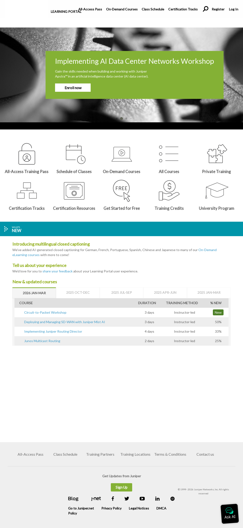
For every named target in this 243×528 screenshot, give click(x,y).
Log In (233, 9)
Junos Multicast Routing (42, 341)
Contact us (205, 454)
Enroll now (73, 88)
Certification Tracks (183, 9)
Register (218, 9)
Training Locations (135, 454)
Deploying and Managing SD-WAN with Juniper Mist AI (64, 322)
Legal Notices (139, 508)
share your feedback (57, 271)
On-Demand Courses (122, 9)
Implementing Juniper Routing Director (53, 331)
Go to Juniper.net (81, 508)
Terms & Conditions (170, 454)
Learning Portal (66, 11)
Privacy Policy (111, 508)
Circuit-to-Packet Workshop (45, 312)
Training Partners (100, 454)
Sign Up (121, 487)
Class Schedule (153, 9)
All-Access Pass (90, 9)
